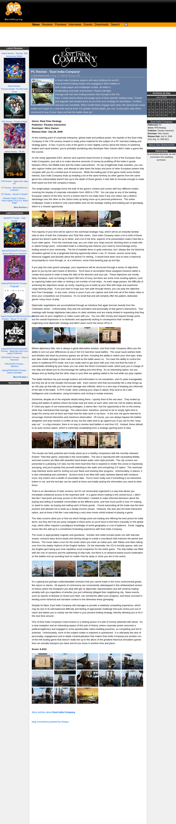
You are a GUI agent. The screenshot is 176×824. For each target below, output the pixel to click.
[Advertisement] (88, 37)
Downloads (102, 24)
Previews (60, 24)
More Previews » (20, 377)
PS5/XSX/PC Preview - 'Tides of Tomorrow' (14, 358)
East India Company (161, 122)
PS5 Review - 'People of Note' (14, 122)
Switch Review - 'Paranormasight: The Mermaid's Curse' (14, 89)
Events (88, 24)
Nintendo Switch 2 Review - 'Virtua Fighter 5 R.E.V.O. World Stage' (14, 200)
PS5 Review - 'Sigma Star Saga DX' (14, 182)
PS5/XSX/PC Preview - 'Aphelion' (14, 365)
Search (115, 24)
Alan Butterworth (41, 76)
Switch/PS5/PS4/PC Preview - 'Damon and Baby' (14, 371)
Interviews (75, 24)
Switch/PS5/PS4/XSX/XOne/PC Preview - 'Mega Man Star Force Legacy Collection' (14, 351)
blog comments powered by (50, 721)
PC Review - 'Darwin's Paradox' (14, 194)
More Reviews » (21, 207)
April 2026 (161, 97)
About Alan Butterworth (161, 145)
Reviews (47, 24)
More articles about (53, 712)
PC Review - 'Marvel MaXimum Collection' (14, 189)
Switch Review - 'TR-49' (14, 152)
